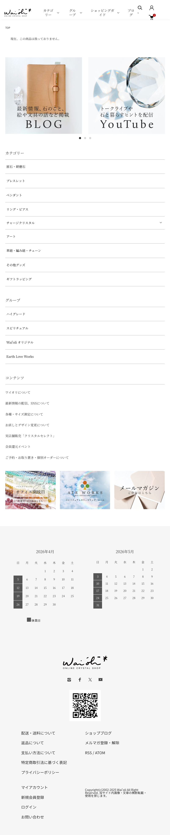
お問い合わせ (32, 817)
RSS (88, 752)
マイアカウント (34, 787)
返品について (32, 742)
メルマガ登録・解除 (102, 742)
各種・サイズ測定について (24, 414)
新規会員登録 (32, 797)
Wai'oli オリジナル (19, 342)
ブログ (131, 12)
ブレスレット (15, 180)
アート (11, 236)
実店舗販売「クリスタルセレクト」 (30, 435)
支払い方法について (38, 752)
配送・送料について (38, 733)
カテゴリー (48, 12)
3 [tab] (90, 138)
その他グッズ (15, 265)
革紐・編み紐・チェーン (23, 250)
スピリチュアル (17, 328)
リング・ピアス (17, 209)
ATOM (100, 752)
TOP (7, 27)
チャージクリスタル (20, 223)
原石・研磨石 (15, 166)
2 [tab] (85, 138)
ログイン (28, 807)
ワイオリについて (17, 392)
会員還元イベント (18, 446)
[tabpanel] (43, 95)
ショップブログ (98, 733)
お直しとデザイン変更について (27, 425)
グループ (72, 12)
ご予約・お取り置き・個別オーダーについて (37, 457)
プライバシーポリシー (40, 772)
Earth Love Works (20, 356)
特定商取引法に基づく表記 (44, 762)
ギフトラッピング (19, 279)
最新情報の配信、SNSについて (27, 403)
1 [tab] (80, 138)
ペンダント (14, 195)
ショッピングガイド (102, 12)
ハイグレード (15, 314)
